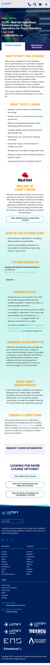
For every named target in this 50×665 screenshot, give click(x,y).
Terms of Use (5, 590)
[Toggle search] (34, 4)
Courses (4, 18)
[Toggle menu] (46, 4)
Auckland (29, 552)
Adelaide (29, 571)
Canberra (29, 569)
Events (3, 569)
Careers (4, 562)
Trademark (4, 595)
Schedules (4, 564)
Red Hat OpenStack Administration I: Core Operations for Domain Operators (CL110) (26, 328)
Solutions (4, 554)
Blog (2, 571)
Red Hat (13, 18)
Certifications (5, 566)
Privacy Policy (5, 585)
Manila (29, 574)
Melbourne (30, 562)
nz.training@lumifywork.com (15, 605)
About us (4, 557)
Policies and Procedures (9, 588)
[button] (13, 46)
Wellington (30, 554)
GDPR (3, 593)
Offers (3, 559)
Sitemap (4, 597)
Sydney (29, 559)
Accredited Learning (7, 574)
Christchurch (31, 557)
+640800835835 (11, 612)
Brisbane (29, 564)
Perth (28, 566)
